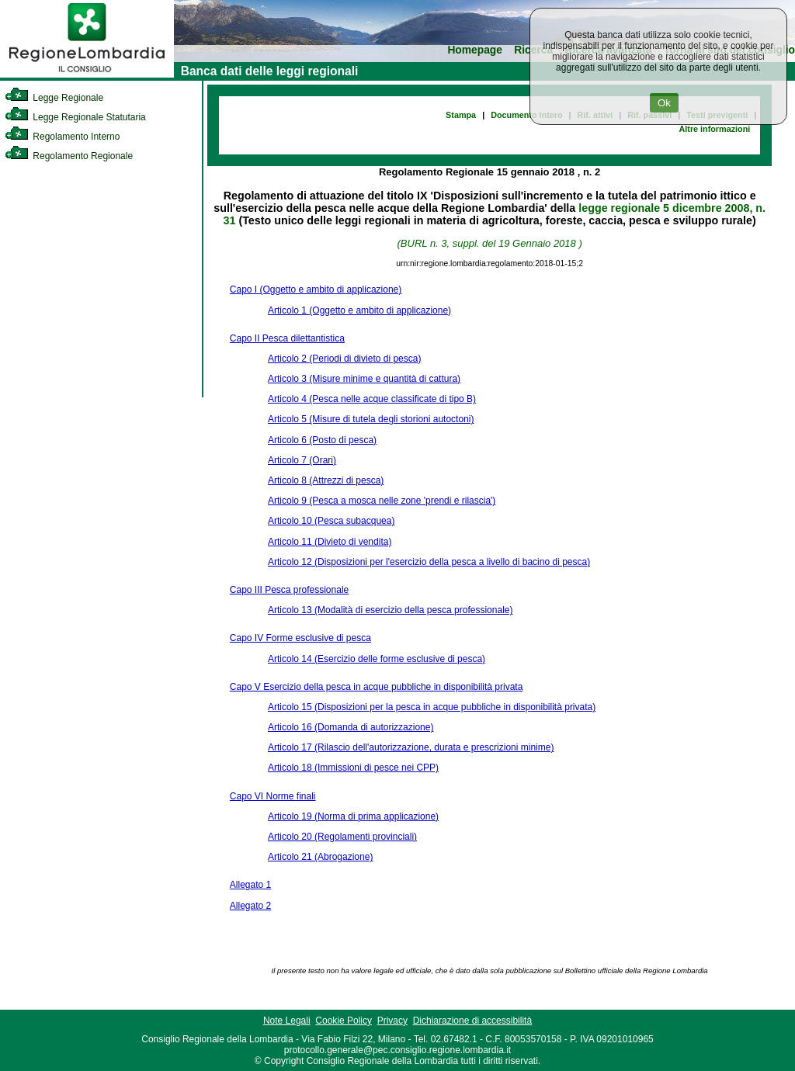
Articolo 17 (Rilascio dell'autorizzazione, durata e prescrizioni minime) (411, 747)
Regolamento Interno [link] (62, 136)
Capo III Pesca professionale (289, 589)
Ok (664, 103)
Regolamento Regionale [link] (69, 156)
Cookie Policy (343, 1020)
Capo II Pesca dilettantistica (287, 338)
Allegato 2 (250, 905)
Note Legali (287, 1020)
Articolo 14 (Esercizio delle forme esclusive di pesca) (376, 658)
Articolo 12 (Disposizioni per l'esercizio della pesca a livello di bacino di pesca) (429, 561)
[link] (87, 74)
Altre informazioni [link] (714, 128)
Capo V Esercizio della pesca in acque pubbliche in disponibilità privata (376, 686)
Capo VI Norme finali (273, 796)
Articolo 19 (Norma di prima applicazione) (353, 816)
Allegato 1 (250, 884)
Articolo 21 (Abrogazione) (320, 856)
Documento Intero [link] (526, 115)
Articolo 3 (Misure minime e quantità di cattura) (364, 378)
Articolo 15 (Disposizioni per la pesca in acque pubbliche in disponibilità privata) (431, 707)
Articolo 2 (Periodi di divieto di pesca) (344, 358)
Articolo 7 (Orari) (302, 460)
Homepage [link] (474, 50)
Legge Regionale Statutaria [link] (75, 117)
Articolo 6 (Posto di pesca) (322, 440)
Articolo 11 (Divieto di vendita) (329, 541)
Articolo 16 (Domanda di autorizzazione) (350, 727)
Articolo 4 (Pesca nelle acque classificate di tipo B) (372, 398)
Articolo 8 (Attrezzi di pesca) (326, 480)
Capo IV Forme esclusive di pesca (300, 638)
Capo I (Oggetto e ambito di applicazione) (315, 289)
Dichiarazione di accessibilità (472, 1020)
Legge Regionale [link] (54, 97)
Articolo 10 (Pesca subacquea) (331, 520)
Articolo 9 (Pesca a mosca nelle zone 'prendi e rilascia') (381, 500)
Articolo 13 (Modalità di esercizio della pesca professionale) (390, 610)
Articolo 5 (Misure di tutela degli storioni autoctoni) (371, 419)
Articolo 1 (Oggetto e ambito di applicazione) (359, 310)
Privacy (392, 1020)
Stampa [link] (461, 115)
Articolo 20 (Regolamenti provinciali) (342, 836)
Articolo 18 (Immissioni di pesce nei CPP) (353, 767)
